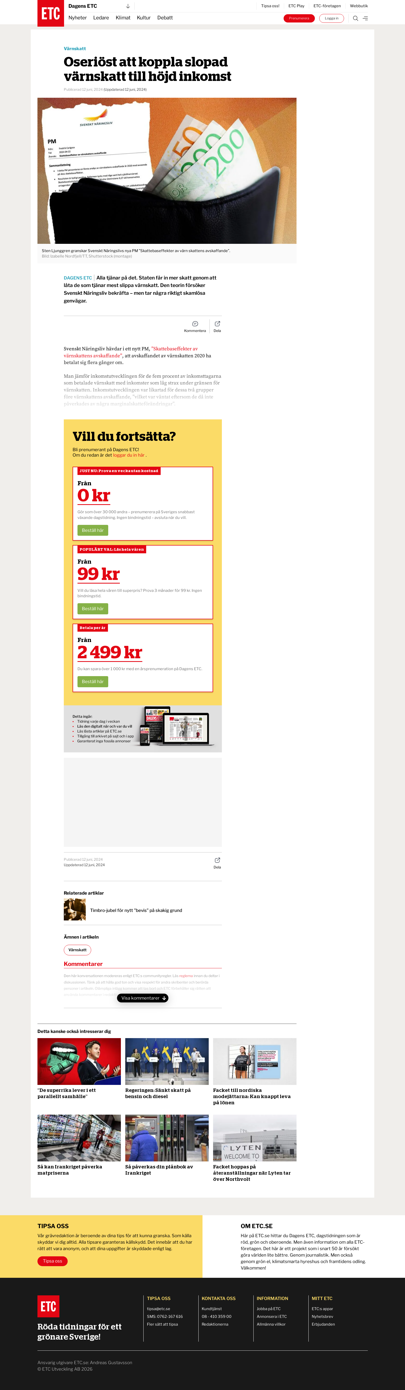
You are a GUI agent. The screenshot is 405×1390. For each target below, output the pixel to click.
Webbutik (359, 6)
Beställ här (93, 530)
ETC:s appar (322, 1308)
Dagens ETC (99, 6)
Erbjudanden (323, 1324)
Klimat (123, 18)
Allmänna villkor (271, 1324)
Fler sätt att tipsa (162, 1324)
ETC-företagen (327, 6)
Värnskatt (75, 48)
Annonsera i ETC (272, 1316)
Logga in (331, 18)
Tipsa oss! (270, 6)
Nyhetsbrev (322, 1316)
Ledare (101, 18)
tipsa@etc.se (158, 1308)
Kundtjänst (212, 1308)
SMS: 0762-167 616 (165, 1316)
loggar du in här (129, 455)
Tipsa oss (52, 1261)
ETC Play (297, 6)
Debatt (165, 18)
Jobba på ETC (269, 1308)
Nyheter (77, 18)
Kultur (144, 18)
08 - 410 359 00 (216, 1316)
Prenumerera (299, 18)
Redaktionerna (215, 1324)
